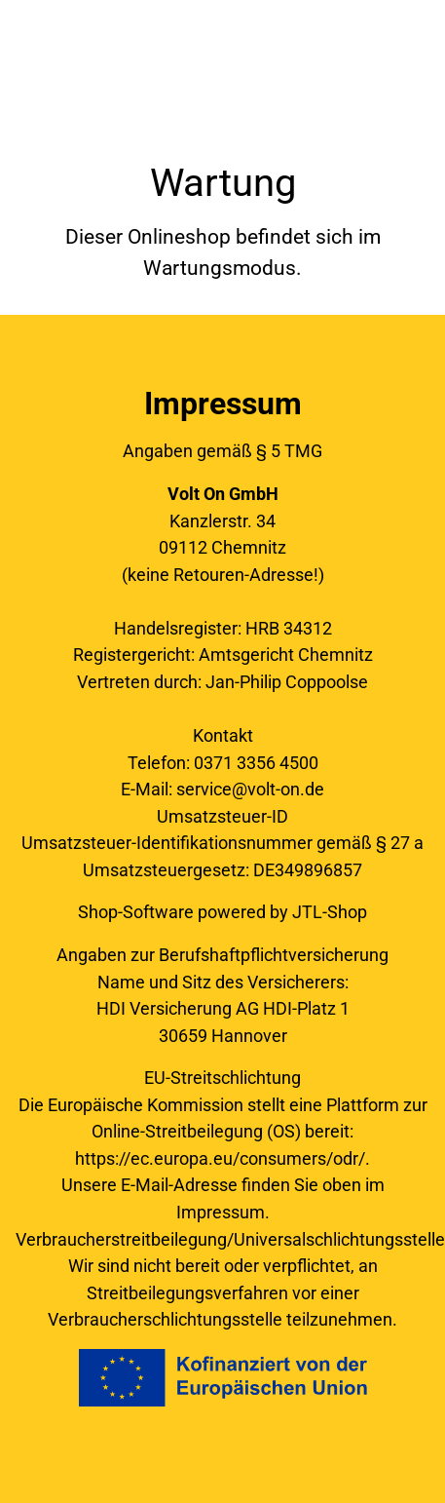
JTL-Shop (329, 912)
